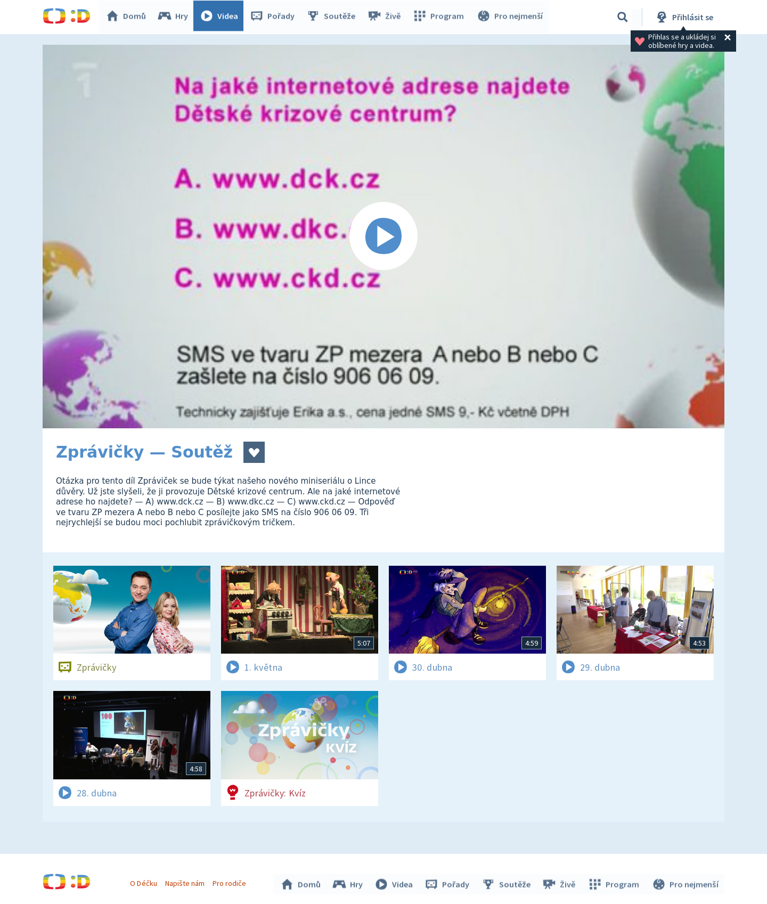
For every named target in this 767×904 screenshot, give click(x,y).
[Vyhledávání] (622, 17)
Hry (175, 17)
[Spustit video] (383, 236)
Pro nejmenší (510, 17)
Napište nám (186, 881)
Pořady (275, 17)
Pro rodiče (231, 881)
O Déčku (145, 881)
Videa (221, 17)
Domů (128, 17)
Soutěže (333, 17)
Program (440, 17)
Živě (386, 17)
